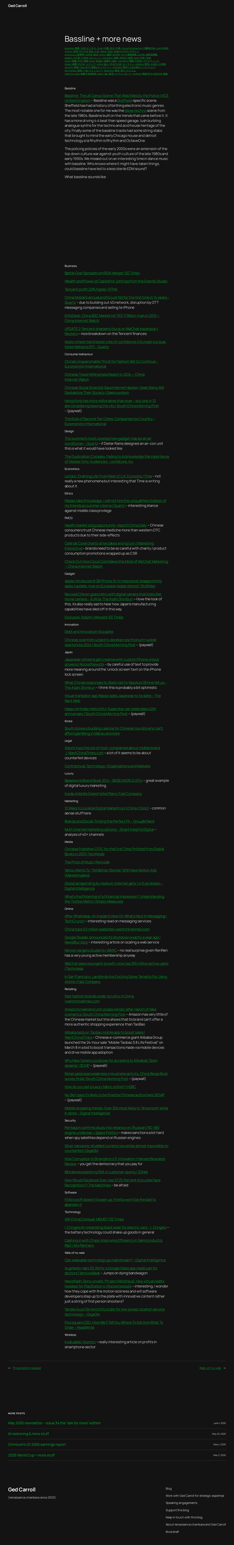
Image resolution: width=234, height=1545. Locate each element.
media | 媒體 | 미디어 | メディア (80, 64)
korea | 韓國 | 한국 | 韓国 (76, 60)
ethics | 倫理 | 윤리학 (109, 54)
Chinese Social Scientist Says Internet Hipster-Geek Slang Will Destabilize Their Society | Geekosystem (114, 390)
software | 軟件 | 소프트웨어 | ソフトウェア (133, 67)
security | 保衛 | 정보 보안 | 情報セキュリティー (88, 67)
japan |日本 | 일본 (142, 57)
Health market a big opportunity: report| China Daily (106, 525)
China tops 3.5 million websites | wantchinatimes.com (107, 929)
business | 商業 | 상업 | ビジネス (80, 48)
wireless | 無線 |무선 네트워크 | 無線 (150, 73)
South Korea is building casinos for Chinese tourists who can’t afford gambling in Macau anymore (114, 731)
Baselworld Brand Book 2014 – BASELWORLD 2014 (104, 780)
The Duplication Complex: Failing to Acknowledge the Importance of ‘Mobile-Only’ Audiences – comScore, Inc (117, 459)
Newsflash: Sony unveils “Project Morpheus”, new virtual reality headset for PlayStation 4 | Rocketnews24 (115, 1284)
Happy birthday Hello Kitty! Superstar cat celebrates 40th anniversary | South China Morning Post (110, 711)
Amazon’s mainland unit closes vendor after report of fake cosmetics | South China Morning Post (110, 1012)
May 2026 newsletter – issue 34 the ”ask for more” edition (54, 1423)
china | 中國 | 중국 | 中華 (108, 48)
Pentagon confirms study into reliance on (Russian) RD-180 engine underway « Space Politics (112, 1130)
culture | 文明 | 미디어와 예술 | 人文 (82, 51)
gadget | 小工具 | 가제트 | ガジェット (83, 57)
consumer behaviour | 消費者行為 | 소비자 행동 (145, 48)
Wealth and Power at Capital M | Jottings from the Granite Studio (116, 281)
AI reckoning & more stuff (28, 1434)
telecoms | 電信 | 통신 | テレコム (120, 70)
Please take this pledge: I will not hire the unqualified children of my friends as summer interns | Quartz (115, 503)
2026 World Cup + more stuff (31, 1455)
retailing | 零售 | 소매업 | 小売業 (150, 64)
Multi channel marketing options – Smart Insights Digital (109, 829)
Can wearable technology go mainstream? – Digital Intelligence (115, 1260)
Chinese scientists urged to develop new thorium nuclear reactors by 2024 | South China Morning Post (111, 642)
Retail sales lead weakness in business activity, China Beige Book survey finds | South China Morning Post (116, 1076)
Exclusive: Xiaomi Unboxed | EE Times (94, 617)
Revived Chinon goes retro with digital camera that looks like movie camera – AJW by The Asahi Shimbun (113, 597)
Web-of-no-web (210, 1368)
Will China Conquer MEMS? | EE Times (94, 1219)
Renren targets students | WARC (91, 950)
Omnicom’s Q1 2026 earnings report (37, 1444)
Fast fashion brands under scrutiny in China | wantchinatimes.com (99, 999)
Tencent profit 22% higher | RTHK (91, 289)
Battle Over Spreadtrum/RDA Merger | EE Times (102, 273)
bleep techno (135, 110)
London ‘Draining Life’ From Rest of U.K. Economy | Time (108, 476)
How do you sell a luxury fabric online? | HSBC (100, 1086)
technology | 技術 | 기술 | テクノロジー (84, 70)
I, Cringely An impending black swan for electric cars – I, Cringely (115, 1227)
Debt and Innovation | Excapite (89, 631)
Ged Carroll (17, 5)
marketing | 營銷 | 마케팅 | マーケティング (138, 60)
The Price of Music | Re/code (87, 862)
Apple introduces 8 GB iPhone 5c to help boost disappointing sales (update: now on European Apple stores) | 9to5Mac (113, 583)
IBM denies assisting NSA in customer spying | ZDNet (106, 1171)
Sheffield (124, 100)
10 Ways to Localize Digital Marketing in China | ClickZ (107, 808)
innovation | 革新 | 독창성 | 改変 (117, 57)
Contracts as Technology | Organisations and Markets (107, 766)
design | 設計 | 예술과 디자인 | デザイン (119, 51)
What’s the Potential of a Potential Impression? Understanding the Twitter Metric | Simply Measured (114, 899)
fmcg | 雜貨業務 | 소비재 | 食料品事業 (139, 54)
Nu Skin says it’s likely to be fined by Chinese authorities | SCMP (115, 1094)
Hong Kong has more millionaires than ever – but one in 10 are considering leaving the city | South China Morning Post (112, 403)
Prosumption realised (27, 1368)
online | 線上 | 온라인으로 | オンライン (115, 64)
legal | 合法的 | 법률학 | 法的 (102, 60)
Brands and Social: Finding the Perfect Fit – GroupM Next (110, 821)
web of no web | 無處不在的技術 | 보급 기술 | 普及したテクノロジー (98, 73)
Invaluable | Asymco (80, 1341)
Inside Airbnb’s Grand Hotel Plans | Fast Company (103, 793)
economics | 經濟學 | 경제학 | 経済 (81, 54)
